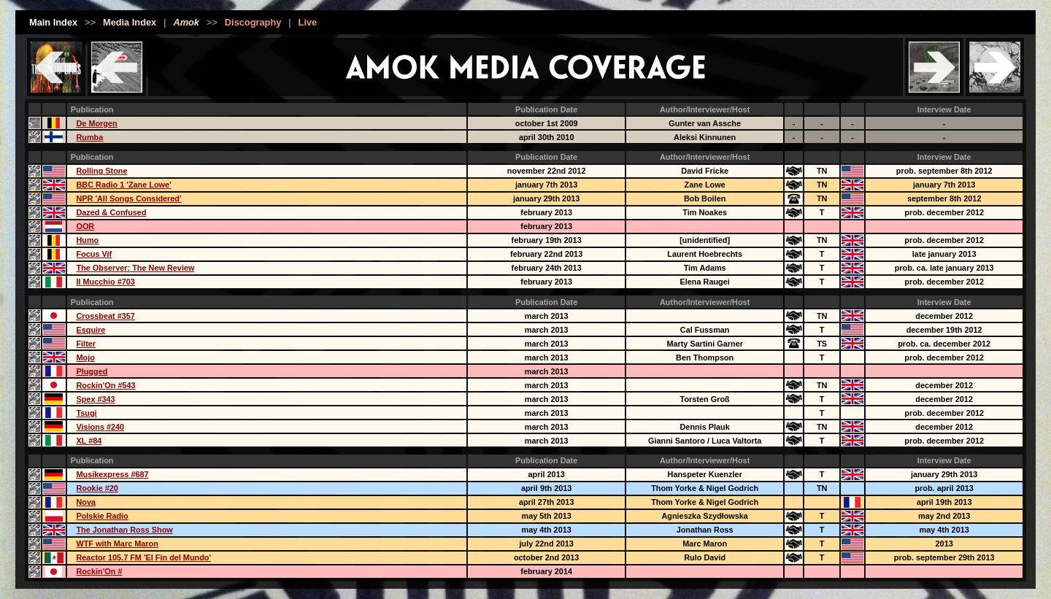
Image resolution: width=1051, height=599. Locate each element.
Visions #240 (100, 426)
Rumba (89, 137)
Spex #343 (95, 399)
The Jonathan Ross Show (124, 529)
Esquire (90, 329)
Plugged (91, 371)
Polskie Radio (102, 515)
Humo (87, 240)
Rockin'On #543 (105, 385)
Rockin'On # (99, 571)
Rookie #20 (97, 488)
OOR (85, 226)
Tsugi (86, 413)
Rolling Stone (101, 170)
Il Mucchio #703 (105, 281)
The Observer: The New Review (135, 267)
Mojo (85, 357)
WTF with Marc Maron (117, 543)
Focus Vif (94, 254)
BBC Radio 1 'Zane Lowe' (123, 184)
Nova (86, 502)
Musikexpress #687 (112, 474)
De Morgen (96, 123)
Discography (253, 22)
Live (308, 22)
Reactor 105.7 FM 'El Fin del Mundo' (143, 557)
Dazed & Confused (111, 212)
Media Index (129, 22)
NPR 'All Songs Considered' (128, 198)
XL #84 (88, 440)
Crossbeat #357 (105, 316)
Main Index (53, 22)
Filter (86, 343)
